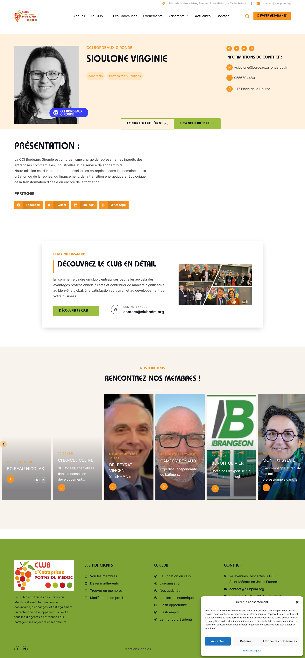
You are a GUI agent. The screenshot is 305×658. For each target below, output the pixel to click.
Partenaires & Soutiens (125, 76)
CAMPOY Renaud (178, 461)
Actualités (203, 16)
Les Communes (125, 16)
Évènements (153, 16)
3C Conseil (66, 453)
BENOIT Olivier (227, 463)
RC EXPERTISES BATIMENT (178, 454)
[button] (297, 602)
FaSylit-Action (274, 453)
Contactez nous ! (135, 306)
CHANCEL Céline (75, 460)
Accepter (217, 641)
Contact (222, 16)
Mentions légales (252, 650)
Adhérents (178, 16)
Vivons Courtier (19, 462)
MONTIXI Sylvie (279, 460)
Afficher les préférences (280, 641)
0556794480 (244, 78)
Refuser (245, 641)
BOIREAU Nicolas (25, 468)
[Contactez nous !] (115, 309)
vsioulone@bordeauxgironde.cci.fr (260, 67)
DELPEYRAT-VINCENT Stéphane (121, 470)
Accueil (79, 16)
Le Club (98, 16)
